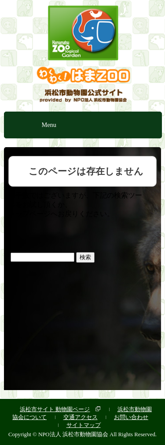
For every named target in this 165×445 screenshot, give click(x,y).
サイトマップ (83, 425)
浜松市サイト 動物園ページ (55, 409)
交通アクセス (80, 417)
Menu (48, 124)
